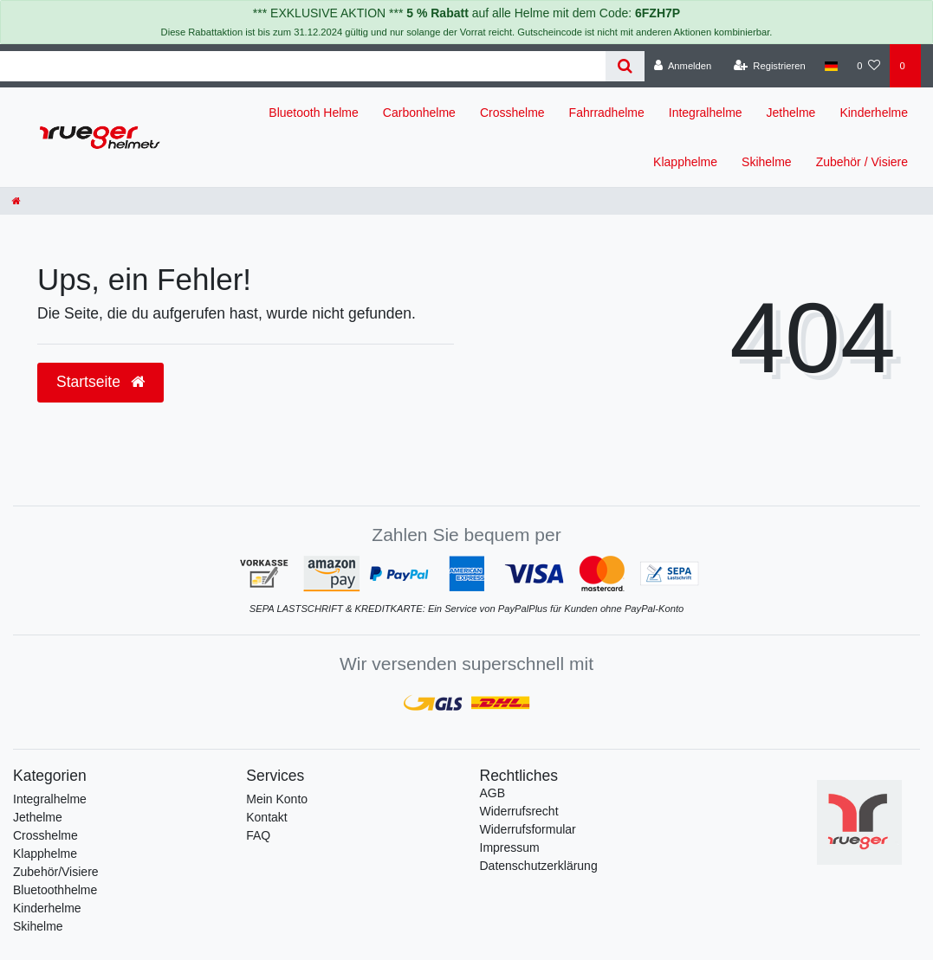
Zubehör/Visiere (56, 872)
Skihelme (767, 162)
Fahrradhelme (607, 112)
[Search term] (303, 66)
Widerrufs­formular (528, 829)
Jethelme (791, 112)
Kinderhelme (873, 112)
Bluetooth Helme (314, 112)
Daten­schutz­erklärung (539, 866)
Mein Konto (277, 799)
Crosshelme (512, 112)
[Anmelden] (683, 65)
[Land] (831, 65)
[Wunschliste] (868, 65)
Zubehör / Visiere (862, 162)
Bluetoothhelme (55, 890)
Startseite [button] (100, 381)
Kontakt (266, 817)
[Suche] (625, 66)
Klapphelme (685, 162)
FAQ (258, 835)
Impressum (510, 847)
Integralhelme (705, 112)
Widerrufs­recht (519, 811)
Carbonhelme (419, 112)
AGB (493, 793)
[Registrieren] (769, 65)
